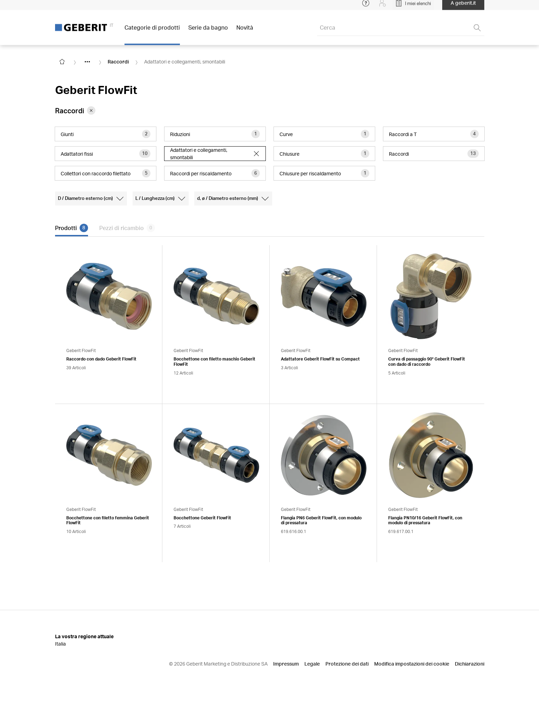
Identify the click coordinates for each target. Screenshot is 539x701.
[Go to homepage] (62, 62)
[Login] (383, 7)
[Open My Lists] (413, 7)
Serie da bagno (208, 31)
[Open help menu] (366, 7)
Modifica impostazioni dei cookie (411, 664)
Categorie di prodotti (152, 31)
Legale (312, 664)
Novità (244, 31)
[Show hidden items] (87, 62)
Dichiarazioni (469, 664)
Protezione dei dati (347, 664)
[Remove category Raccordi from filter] (91, 110)
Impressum (286, 664)
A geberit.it (463, 7)
